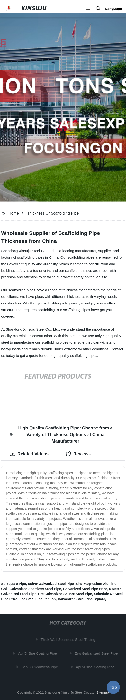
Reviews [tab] (78, 454)
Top (113, 687)
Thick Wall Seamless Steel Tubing (68, 640)
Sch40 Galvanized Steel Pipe (51, 584)
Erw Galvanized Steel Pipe (97, 653)
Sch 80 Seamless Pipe (40, 667)
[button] (88, 9)
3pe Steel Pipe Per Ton (38, 599)
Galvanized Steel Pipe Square (81, 599)
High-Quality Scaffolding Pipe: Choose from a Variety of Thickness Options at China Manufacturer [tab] (61, 434)
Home (13, 213)
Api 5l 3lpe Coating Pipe (38, 653)
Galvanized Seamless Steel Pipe (35, 589)
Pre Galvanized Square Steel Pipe (65, 594)
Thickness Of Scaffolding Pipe (53, 213)
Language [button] (113, 9)
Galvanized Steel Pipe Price (85, 589)
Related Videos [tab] (29, 454)
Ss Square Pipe (13, 584)
